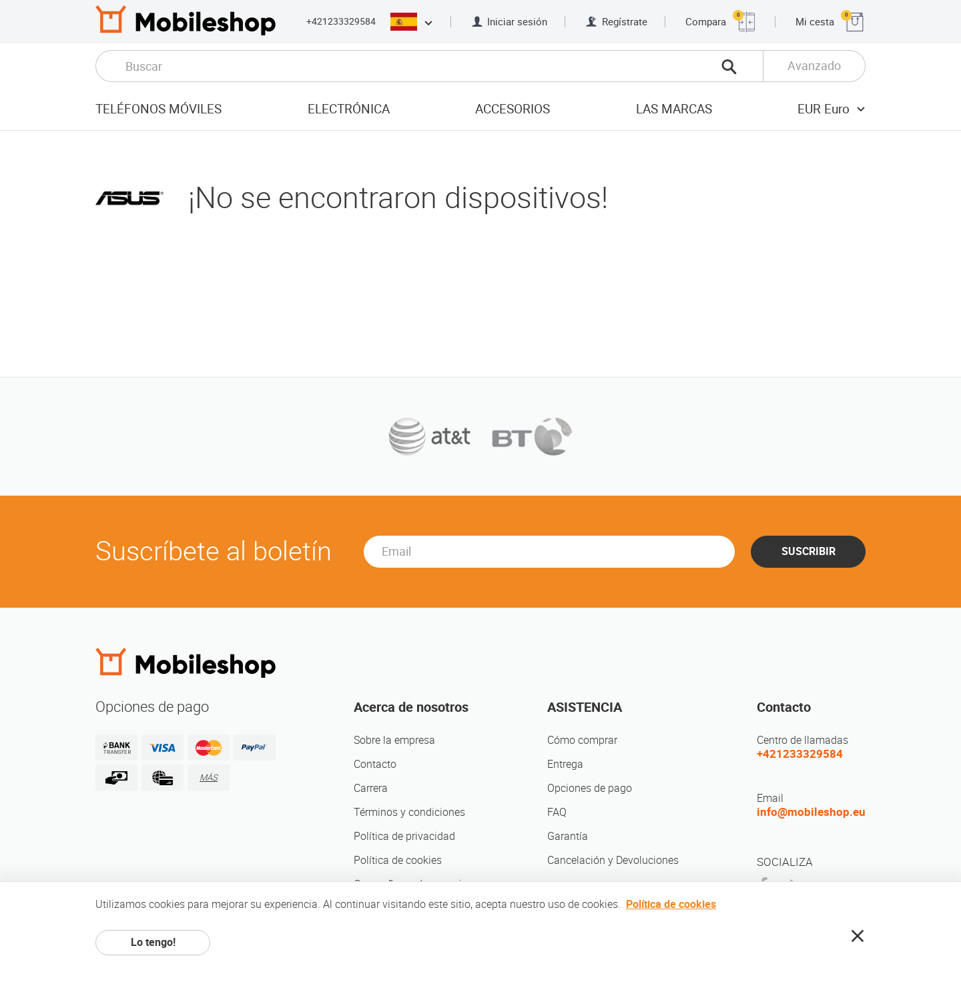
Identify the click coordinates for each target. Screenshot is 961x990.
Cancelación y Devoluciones (613, 860)
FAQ (557, 812)
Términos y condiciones (409, 812)
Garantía (567, 836)
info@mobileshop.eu (811, 812)
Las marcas (674, 109)
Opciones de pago (589, 788)
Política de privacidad (404, 836)
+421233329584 (341, 21)
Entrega (565, 764)
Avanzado (814, 66)
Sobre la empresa (394, 740)
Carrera (371, 788)
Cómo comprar (582, 740)
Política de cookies (398, 860)
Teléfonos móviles (158, 109)
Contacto (375, 764)
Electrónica (349, 109)
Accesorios (512, 109)
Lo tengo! (153, 942)
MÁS (209, 778)
